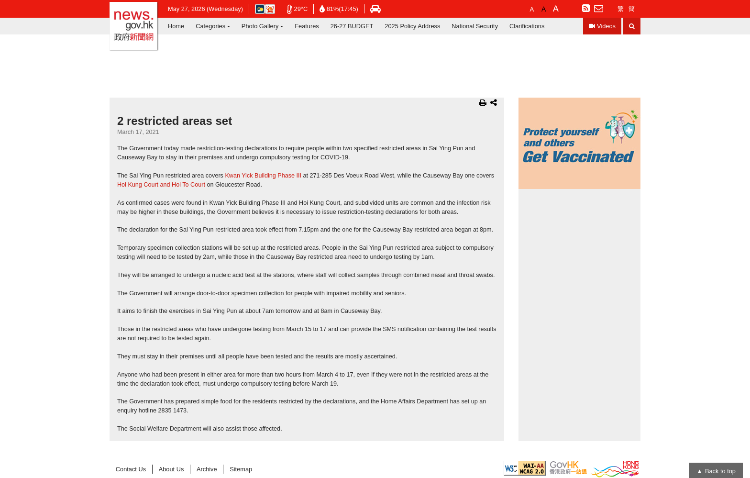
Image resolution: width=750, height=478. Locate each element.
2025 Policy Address (412, 26)
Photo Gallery (260, 26)
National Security (475, 26)
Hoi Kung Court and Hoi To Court (161, 184)
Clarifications (526, 26)
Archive (207, 469)
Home (176, 26)
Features (307, 26)
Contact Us (131, 469)
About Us (171, 469)
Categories (210, 26)
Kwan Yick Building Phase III (263, 175)
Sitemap (241, 469)
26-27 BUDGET (352, 26)
